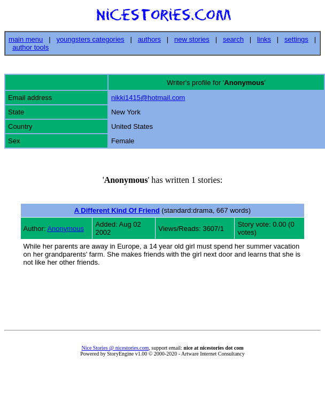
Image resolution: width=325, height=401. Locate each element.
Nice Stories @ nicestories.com (115, 348)
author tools (30, 47)
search (233, 39)
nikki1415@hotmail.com (148, 98)
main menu (26, 39)
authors (149, 39)
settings (296, 39)
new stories (192, 39)
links (264, 39)
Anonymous (65, 229)
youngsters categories (90, 39)
